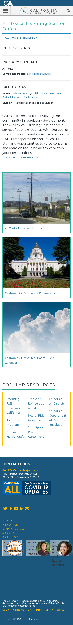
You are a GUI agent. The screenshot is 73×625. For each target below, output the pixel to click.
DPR (30, 609)
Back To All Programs (21, 38)
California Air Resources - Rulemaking (30, 293)
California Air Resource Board (37, 10)
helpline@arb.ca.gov (29, 470)
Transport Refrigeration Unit (36, 403)
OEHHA (49, 609)
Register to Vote (12, 536)
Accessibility (10, 520)
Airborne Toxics (21, 93)
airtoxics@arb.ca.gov (39, 74)
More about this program (21, 157)
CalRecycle (18, 609)
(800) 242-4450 (9, 470)
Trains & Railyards (12, 97)
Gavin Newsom (15, 550)
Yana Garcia (37, 554)
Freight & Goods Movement (47, 93)
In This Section (16, 48)
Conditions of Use (13, 528)
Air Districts (9, 532)
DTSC (39, 609)
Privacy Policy (11, 524)
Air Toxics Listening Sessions (23, 228)
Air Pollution (31, 97)
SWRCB (60, 609)
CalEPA (5, 609)
